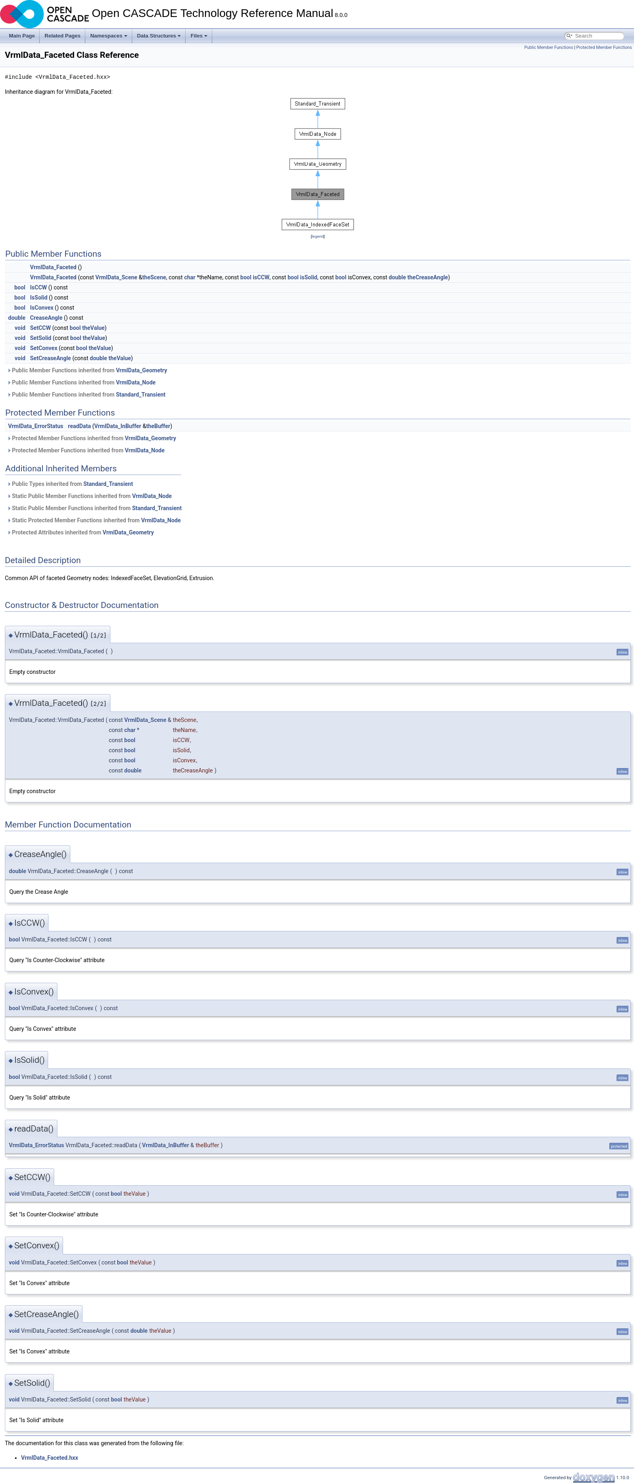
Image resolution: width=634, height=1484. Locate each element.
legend (317, 236)
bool (245, 277)
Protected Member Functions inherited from (91, 438)
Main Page (22, 36)
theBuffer (158, 426)
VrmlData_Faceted (53, 267)
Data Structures (159, 36)
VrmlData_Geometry (141, 370)
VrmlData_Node (136, 382)
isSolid (308, 277)
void (20, 328)
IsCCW (38, 287)
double (397, 277)
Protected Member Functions (604, 47)
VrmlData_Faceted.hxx (49, 1457)
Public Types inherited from (70, 484)
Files (198, 36)
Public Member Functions (548, 47)
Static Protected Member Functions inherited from (94, 520)
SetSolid (40, 338)
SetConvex (43, 348)
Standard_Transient (141, 394)
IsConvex (41, 307)
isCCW (261, 277)
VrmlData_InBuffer (117, 426)
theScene (154, 277)
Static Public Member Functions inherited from (89, 496)
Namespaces (108, 36)
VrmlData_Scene (116, 277)
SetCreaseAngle (50, 358)
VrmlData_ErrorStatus (35, 426)
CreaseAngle (46, 318)
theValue (93, 328)
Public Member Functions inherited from (87, 370)
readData (79, 426)
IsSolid (38, 297)
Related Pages (62, 36)
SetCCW (40, 328)
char (189, 277)
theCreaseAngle (428, 277)
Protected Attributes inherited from (80, 532)
